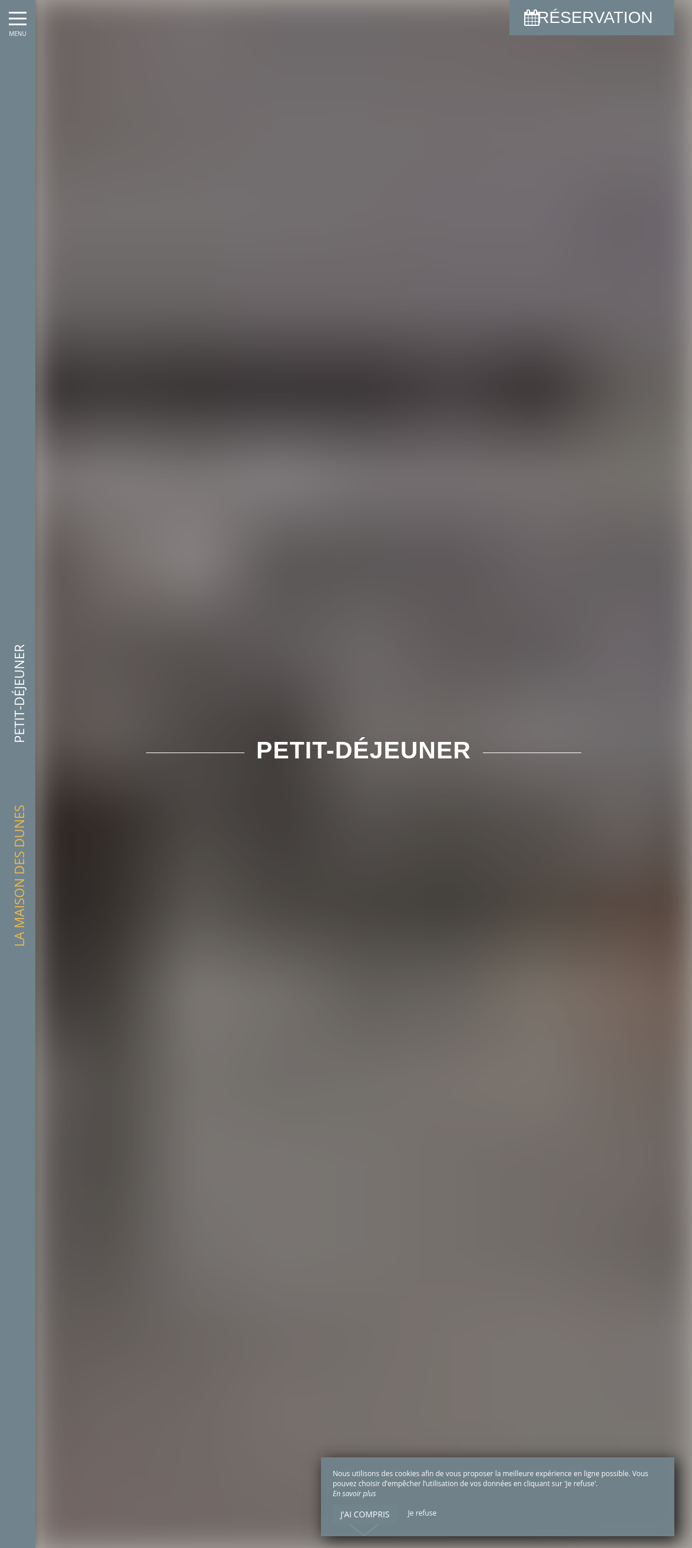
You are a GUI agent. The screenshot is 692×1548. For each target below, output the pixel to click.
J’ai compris (364, 1514)
